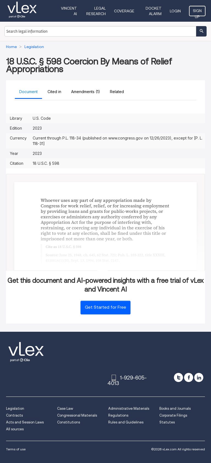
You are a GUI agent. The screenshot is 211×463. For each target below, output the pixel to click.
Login (175, 11)
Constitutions (68, 422)
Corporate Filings (173, 415)
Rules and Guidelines (125, 422)
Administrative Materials (128, 408)
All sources (15, 429)
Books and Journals (175, 408)
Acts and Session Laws (25, 422)
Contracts (14, 415)
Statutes (167, 422)
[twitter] (178, 377)
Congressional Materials (77, 415)
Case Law (65, 408)
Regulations (118, 415)
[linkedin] (198, 377)
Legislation (15, 408)
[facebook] (188, 377)
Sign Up (197, 12)
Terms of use (16, 449)
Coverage (124, 11)
